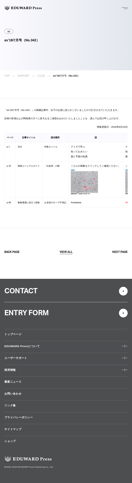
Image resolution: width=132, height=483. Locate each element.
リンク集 (10, 405)
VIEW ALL (66, 252)
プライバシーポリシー (18, 417)
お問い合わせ (13, 393)
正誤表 (41, 76)
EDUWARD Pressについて (22, 346)
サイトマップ (13, 429)
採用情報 (10, 369)
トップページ (13, 334)
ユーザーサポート (15, 357)
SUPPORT (24, 76)
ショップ (10, 441)
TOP (7, 76)
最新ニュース (13, 381)
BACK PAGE (12, 252)
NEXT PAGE (120, 252)
